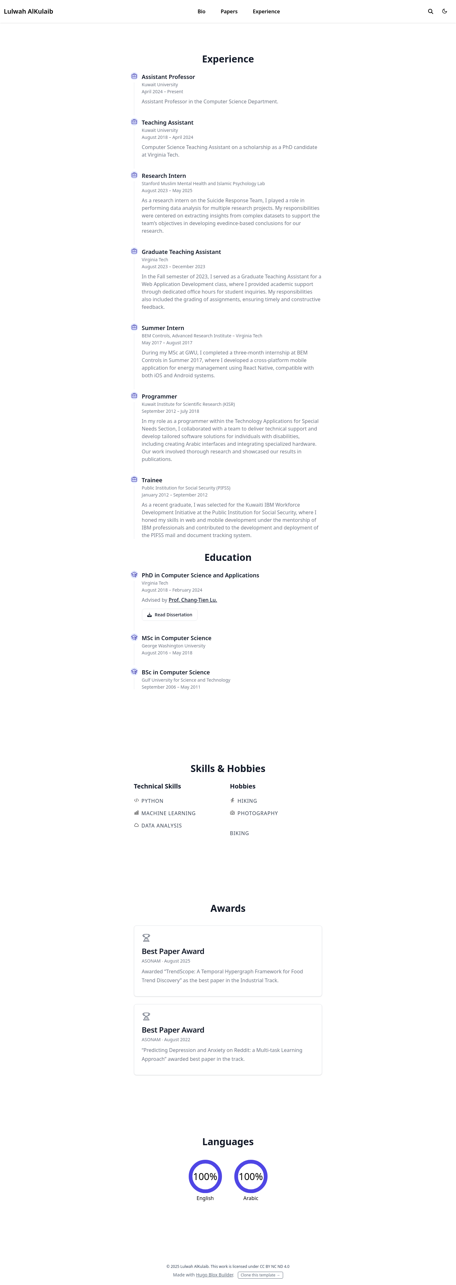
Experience (266, 11)
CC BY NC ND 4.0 (275, 1266)
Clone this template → (260, 1275)
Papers (229, 11)
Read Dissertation (170, 615)
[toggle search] (430, 11)
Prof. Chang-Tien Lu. (192, 599)
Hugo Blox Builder (214, 1275)
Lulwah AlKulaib (28, 11)
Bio (202, 11)
